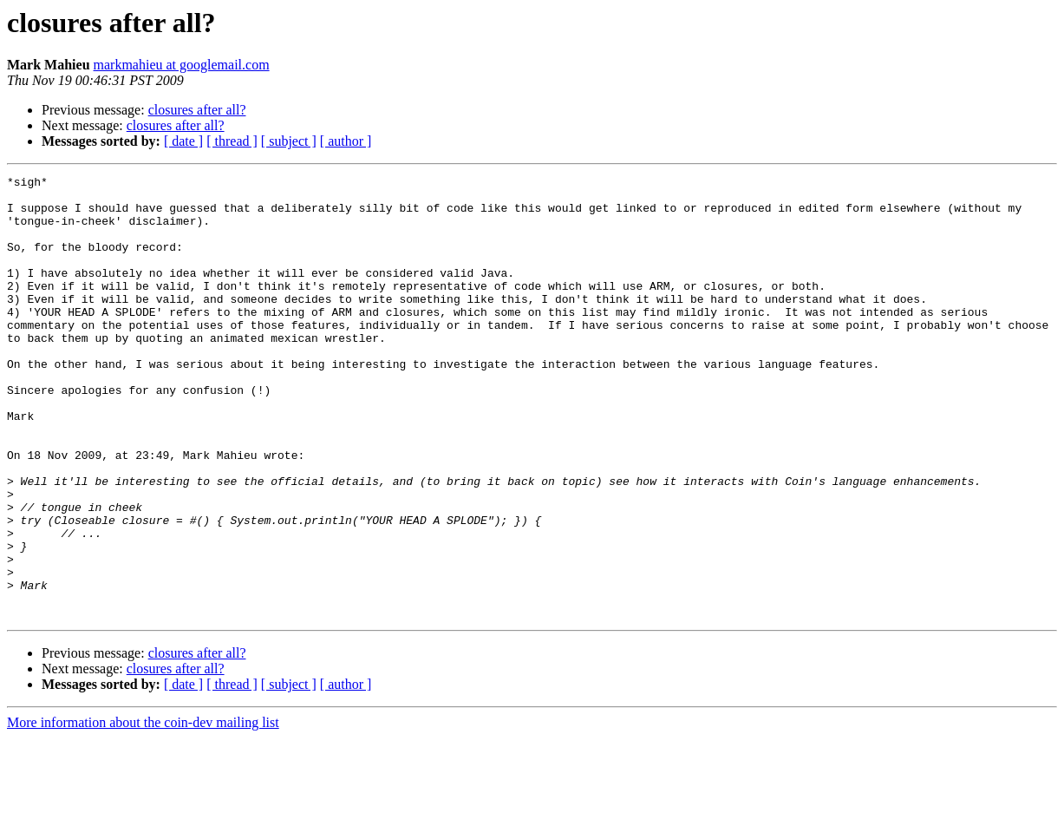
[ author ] (346, 141)
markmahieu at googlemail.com (182, 64)
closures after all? (197, 109)
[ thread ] (232, 141)
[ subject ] (289, 141)
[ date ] (183, 141)
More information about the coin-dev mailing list (143, 810)
